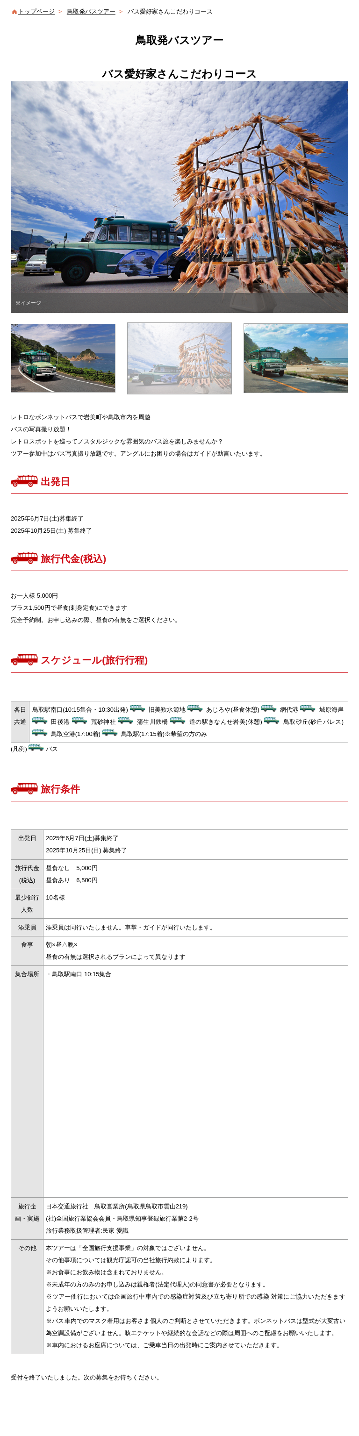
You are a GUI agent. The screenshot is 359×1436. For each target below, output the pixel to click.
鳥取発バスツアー (91, 11)
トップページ (36, 11)
